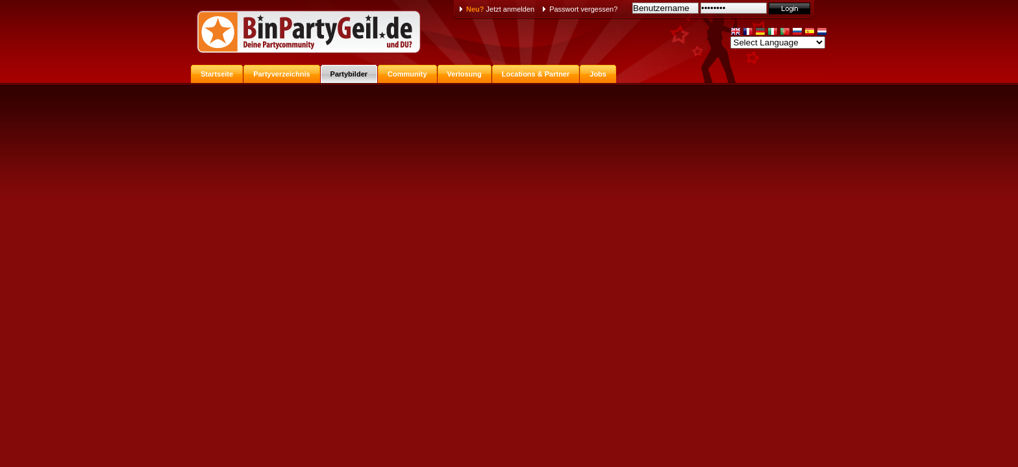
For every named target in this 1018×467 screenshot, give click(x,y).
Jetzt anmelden (500, 9)
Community (407, 74)
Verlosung (464, 74)
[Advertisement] (509, 180)
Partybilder (348, 74)
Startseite (217, 74)
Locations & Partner (536, 74)
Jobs (598, 74)
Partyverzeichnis (281, 74)
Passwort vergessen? (583, 9)
